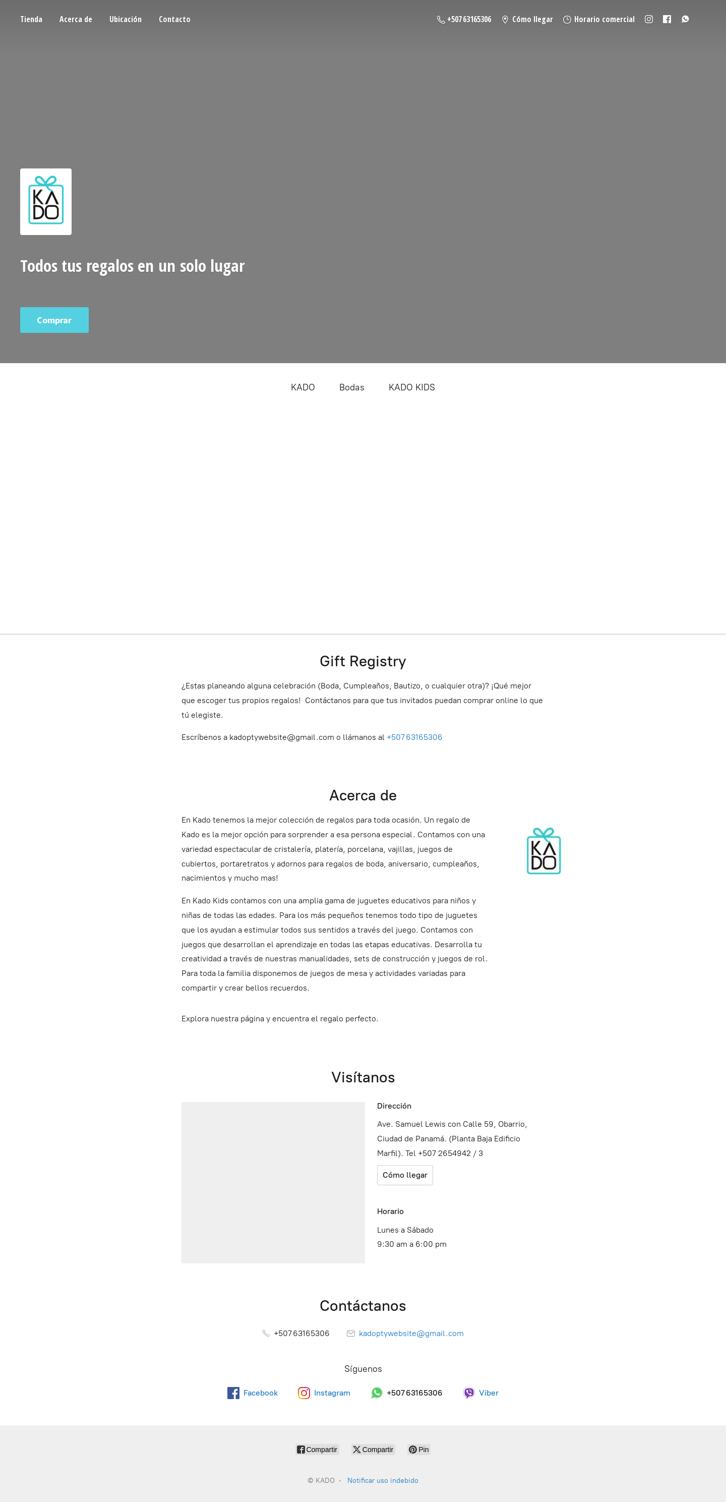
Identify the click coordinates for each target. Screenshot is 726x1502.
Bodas (352, 387)
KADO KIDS (412, 387)
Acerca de (75, 19)
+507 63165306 (415, 737)
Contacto (175, 19)
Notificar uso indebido (382, 1480)
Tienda (31, 19)
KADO (303, 387)
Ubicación (125, 19)
